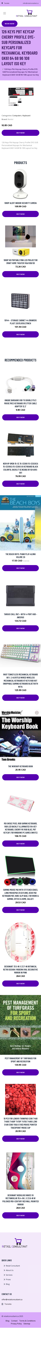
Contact (14, 1321)
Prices (8, 1279)
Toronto (6, 3)
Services (9, 1275)
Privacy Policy (16, 1323)
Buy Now (21, 133)
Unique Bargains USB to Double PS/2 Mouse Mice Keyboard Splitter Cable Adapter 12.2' (20, 403)
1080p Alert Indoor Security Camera (20, 203)
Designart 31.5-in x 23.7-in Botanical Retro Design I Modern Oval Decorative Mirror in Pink (20, 969)
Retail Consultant (13, 1266)
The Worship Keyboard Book (20, 766)
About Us (9, 1270)
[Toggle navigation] (5, 13)
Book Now (9, 23)
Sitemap (27, 1323)
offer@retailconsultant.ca (30, 3)
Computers (17, 115)
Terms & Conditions (27, 1321)
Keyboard (26, 115)
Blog (8, 1284)
